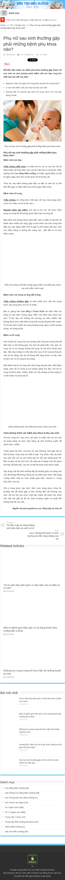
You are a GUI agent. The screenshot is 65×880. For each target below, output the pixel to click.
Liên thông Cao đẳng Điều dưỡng (20, 793)
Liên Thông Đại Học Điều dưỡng (19, 798)
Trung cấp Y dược (13, 817)
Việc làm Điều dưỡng (14, 831)
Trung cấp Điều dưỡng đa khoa (19, 822)
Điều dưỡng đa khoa (45, 870)
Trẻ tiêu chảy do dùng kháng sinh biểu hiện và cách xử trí (23, 525)
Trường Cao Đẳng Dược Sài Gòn (46, 873)
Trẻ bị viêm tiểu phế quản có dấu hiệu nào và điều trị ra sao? (31, 20)
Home (3, 25)
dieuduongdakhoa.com (31, 508)
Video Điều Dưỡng (13, 827)
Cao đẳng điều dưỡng (15, 788)
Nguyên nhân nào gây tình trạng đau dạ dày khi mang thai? (32, 83)
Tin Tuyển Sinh (11, 807)
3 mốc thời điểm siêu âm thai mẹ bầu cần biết (26, 87)
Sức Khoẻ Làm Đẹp (14, 802)
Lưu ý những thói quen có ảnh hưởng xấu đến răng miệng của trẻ (42, 535)
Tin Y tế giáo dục (17, 25)
